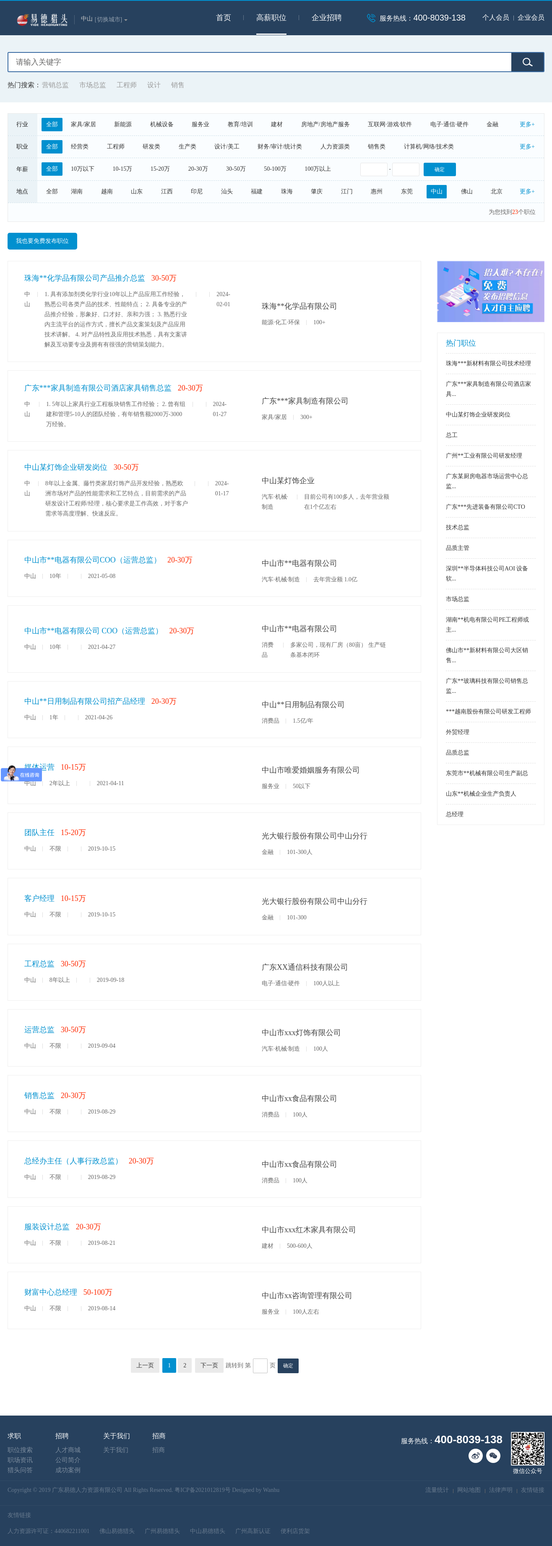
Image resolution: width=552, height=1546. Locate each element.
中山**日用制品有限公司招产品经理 (84, 701)
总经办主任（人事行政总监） (73, 1161)
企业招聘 (327, 17)
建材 (277, 124)
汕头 (227, 191)
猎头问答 (20, 1470)
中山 (437, 191)
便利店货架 (295, 1531)
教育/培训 (240, 124)
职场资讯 (20, 1460)
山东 (137, 191)
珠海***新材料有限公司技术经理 (488, 363)
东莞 (407, 191)
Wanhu (271, 1490)
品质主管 (457, 548)
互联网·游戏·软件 (390, 124)
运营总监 (39, 1029)
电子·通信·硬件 (449, 124)
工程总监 (39, 964)
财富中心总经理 (50, 1292)
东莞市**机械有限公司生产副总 (487, 773)
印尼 (197, 191)
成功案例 (68, 1470)
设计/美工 (227, 146)
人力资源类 (335, 146)
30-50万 (236, 169)
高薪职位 (271, 17)
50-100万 (275, 169)
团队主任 (39, 832)
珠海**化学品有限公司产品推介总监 (84, 278)
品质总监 (457, 753)
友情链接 (532, 1490)
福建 (257, 191)
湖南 (77, 191)
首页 (223, 17)
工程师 (127, 84)
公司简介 (68, 1460)
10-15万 (123, 169)
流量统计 (437, 1490)
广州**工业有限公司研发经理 (484, 456)
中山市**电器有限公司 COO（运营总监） (93, 631)
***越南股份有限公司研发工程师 (488, 711)
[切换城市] (111, 19)
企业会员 (531, 17)
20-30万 (198, 169)
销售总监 (39, 1095)
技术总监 (457, 527)
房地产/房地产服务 (325, 124)
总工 (452, 435)
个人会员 (495, 17)
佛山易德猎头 (117, 1531)
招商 (158, 1450)
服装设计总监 (47, 1227)
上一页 (145, 1365)
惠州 (377, 191)
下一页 (209, 1365)
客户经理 (39, 898)
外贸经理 (457, 732)
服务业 (200, 124)
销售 (178, 84)
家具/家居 (83, 124)
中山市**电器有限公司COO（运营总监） (92, 560)
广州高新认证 (253, 1531)
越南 (107, 191)
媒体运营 (39, 767)
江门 (347, 191)
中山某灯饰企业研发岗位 (65, 467)
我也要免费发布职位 (42, 241)
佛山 (467, 191)
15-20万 (160, 169)
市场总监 (92, 84)
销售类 (376, 146)
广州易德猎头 (162, 1531)
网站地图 (469, 1490)
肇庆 (317, 191)
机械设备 (162, 124)
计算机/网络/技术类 (429, 146)
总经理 (454, 814)
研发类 (151, 146)
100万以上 (318, 169)
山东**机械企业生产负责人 (481, 794)
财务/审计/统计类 (280, 146)
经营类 (80, 146)
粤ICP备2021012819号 (202, 1490)
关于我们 (115, 1450)
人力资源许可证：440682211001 (48, 1531)
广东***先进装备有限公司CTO (485, 507)
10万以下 (82, 169)
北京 (497, 191)
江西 (167, 191)
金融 (492, 124)
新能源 (123, 124)
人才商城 (68, 1450)
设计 (154, 84)
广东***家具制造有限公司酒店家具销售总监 (98, 388)
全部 (52, 124)
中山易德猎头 (207, 1531)
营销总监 (55, 84)
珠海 (287, 191)
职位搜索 (20, 1450)
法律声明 (501, 1490)
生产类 (187, 146)
